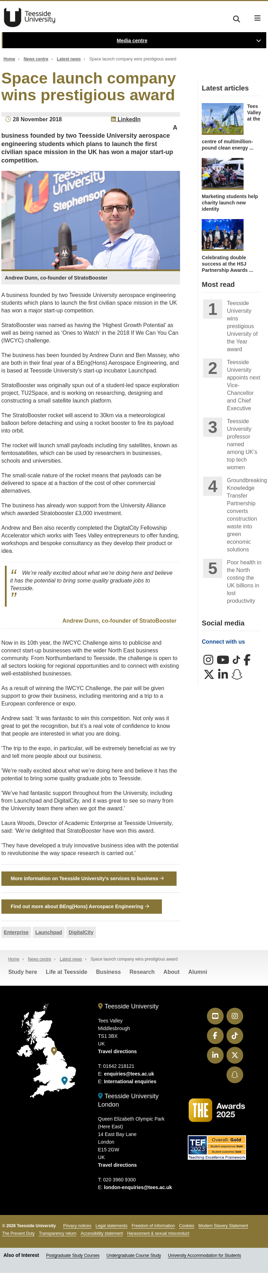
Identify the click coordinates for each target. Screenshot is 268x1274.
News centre (36, 59)
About (171, 973)
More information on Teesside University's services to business (87, 878)
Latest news (69, 59)
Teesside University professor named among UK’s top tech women (242, 444)
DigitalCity (81, 933)
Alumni (197, 973)
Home (9, 59)
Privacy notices (77, 1226)
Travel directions (117, 1052)
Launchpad (48, 933)
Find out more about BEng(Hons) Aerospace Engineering (80, 907)
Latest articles (225, 88)
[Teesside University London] (64, 1082)
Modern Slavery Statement (223, 1226)
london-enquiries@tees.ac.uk (138, 1188)
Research (142, 973)
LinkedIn (125, 119)
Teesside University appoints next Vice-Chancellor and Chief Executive (243, 385)
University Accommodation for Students (204, 1256)
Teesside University (29, 17)
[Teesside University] (54, 1052)
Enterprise (16, 933)
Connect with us (223, 642)
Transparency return (57, 1234)
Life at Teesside (66, 973)
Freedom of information (153, 1226)
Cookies (186, 1226)
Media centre (132, 40)
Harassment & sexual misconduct (158, 1234)
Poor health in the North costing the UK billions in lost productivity (244, 581)
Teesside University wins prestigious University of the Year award (242, 326)
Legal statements (111, 1226)
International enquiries (130, 1082)
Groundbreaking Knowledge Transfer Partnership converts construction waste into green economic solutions (244, 514)
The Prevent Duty (18, 1234)
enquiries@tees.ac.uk (129, 1075)
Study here (22, 973)
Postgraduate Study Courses (72, 1256)
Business (108, 973)
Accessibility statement (102, 1234)
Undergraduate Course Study (133, 1256)
